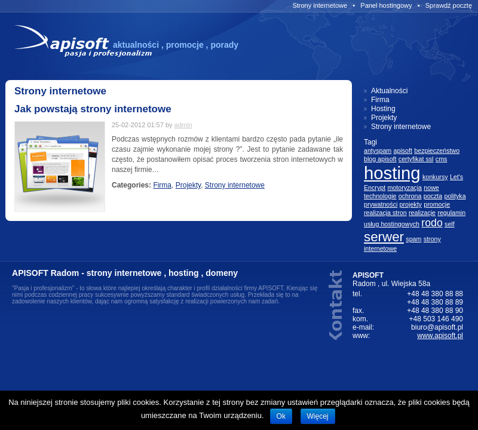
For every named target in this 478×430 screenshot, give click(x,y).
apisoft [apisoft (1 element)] (403, 150)
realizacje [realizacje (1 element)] (422, 212)
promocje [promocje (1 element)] (437, 204)
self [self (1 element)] (450, 224)
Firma (162, 185)
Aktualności (389, 91)
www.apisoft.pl (440, 335)
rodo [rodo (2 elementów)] (431, 223)
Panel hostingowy (386, 5)
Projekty (188, 185)
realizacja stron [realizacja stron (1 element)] (385, 212)
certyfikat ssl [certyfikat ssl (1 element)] (416, 158)
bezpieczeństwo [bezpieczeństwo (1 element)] (436, 150)
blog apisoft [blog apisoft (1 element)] (380, 158)
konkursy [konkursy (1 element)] (435, 176)
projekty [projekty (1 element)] (411, 204)
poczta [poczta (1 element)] (433, 195)
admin (183, 124)
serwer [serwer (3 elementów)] (384, 236)
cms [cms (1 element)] (442, 158)
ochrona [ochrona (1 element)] (410, 195)
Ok (281, 416)
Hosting (383, 109)
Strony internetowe (319, 5)
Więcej (318, 416)
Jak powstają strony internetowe (92, 109)
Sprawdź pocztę (448, 5)
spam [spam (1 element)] (413, 238)
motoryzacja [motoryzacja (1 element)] (404, 187)
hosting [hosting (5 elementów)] (392, 173)
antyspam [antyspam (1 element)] (377, 150)
